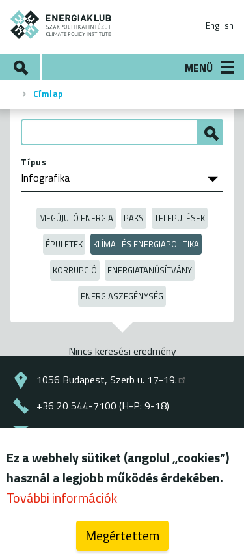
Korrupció (75, 270)
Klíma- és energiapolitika (146, 244)
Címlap (48, 93)
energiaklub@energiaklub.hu (101, 431)
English (220, 25)
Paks (134, 218)
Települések (179, 218)
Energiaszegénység (122, 296)
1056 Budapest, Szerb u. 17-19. (111, 379)
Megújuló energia (76, 218)
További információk (62, 503)
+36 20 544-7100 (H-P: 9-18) (102, 405)
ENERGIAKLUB (61, 24)
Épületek (64, 244)
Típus (34, 162)
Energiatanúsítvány (149, 270)
